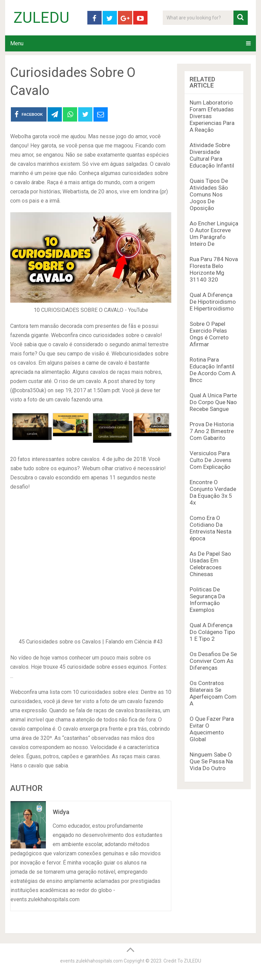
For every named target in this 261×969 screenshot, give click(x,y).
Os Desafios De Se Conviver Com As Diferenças (213, 661)
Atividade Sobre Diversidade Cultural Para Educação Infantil (212, 155)
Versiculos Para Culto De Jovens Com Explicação (210, 460)
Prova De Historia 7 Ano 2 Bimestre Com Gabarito (212, 431)
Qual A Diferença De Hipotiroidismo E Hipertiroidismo (213, 301)
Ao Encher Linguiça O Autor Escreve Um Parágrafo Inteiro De (214, 233)
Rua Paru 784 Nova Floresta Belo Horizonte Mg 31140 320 (214, 269)
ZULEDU (41, 17)
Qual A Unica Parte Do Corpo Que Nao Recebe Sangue (213, 402)
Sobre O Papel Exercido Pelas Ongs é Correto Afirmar (209, 334)
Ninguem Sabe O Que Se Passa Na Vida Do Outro (211, 761)
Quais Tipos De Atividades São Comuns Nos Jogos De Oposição (209, 194)
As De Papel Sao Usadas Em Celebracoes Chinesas (210, 563)
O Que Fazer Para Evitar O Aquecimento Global (212, 729)
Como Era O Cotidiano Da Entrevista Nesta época (210, 528)
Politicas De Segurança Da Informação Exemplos (207, 599)
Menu (16, 43)
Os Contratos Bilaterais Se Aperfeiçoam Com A (213, 693)
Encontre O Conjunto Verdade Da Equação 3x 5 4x (213, 492)
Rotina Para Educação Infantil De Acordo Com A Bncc (213, 369)
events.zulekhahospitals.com (91, 961)
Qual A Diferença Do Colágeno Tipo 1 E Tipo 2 (212, 632)
